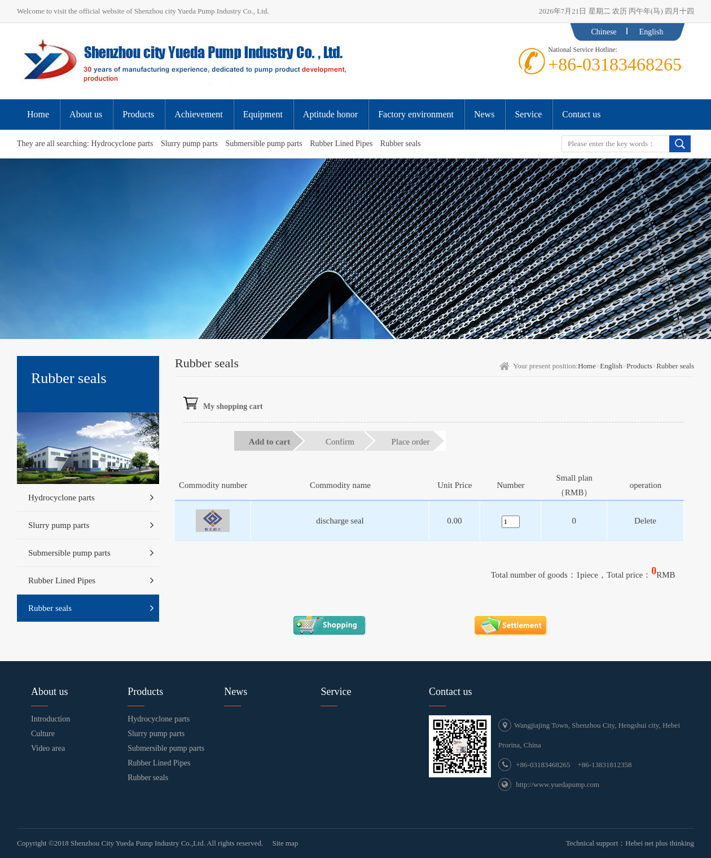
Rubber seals (400, 143)
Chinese (603, 32)
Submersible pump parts (264, 143)
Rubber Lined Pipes (341, 143)
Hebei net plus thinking (659, 843)
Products (639, 366)
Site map (285, 843)
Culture (43, 733)
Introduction (50, 719)
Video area (48, 748)
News (235, 691)
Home (587, 366)
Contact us (450, 691)
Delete (645, 520)
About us (49, 691)
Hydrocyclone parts (122, 143)
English (651, 32)
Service (336, 691)
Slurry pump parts (189, 143)
